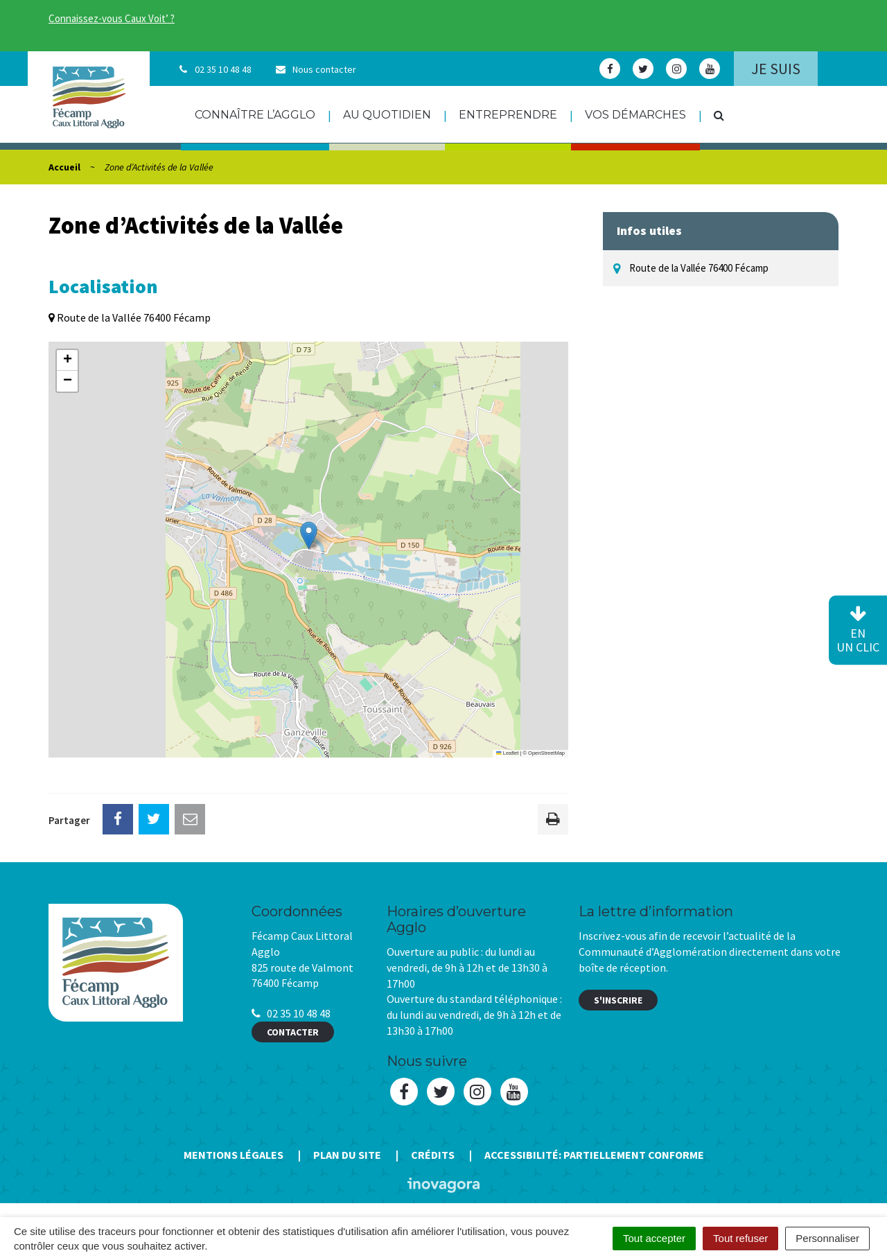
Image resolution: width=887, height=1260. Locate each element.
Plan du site (347, 1155)
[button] (308, 535)
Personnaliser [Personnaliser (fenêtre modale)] (827, 1238)
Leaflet (507, 753)
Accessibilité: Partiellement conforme (594, 1155)
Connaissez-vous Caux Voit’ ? (112, 18)
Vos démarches (635, 114)
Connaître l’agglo (255, 114)
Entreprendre (508, 114)
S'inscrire (618, 1000)
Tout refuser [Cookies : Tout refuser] (740, 1238)
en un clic (857, 631)
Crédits (433, 1155)
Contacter (293, 1032)
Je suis (775, 68)
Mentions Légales (233, 1155)
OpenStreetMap (546, 753)
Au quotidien (387, 114)
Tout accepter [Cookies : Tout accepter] (654, 1238)
